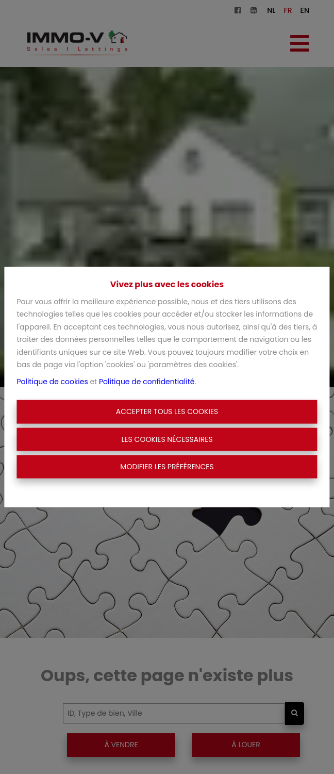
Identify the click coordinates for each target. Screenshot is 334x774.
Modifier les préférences (166, 467)
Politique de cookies (52, 381)
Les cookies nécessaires (166, 439)
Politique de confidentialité (146, 381)
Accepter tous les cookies (167, 411)
